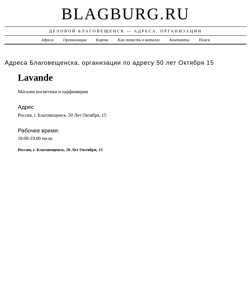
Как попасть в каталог (139, 39)
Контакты (179, 39)
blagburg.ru (125, 14)
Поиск (204, 39)
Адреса (47, 39)
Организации (74, 39)
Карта (102, 39)
